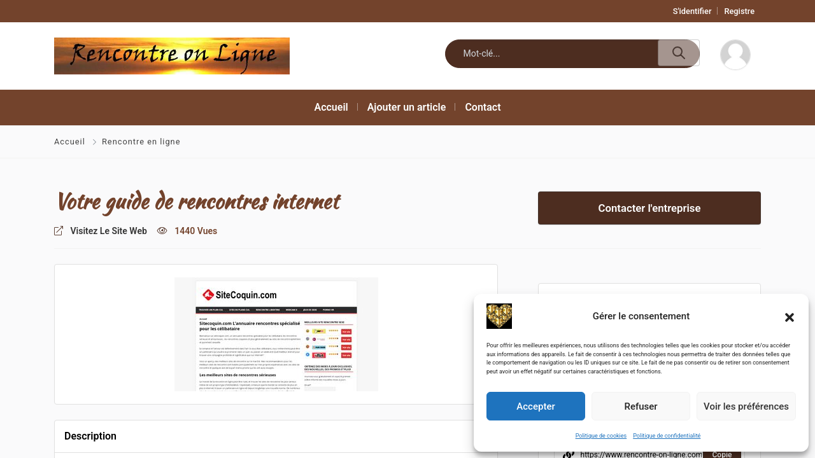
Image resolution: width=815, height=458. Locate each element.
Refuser (640, 406)
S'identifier (692, 11)
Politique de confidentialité (666, 436)
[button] (789, 316)
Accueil (71, 141)
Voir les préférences (746, 406)
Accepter (535, 406)
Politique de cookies (601, 436)
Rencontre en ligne (141, 141)
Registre (739, 11)
